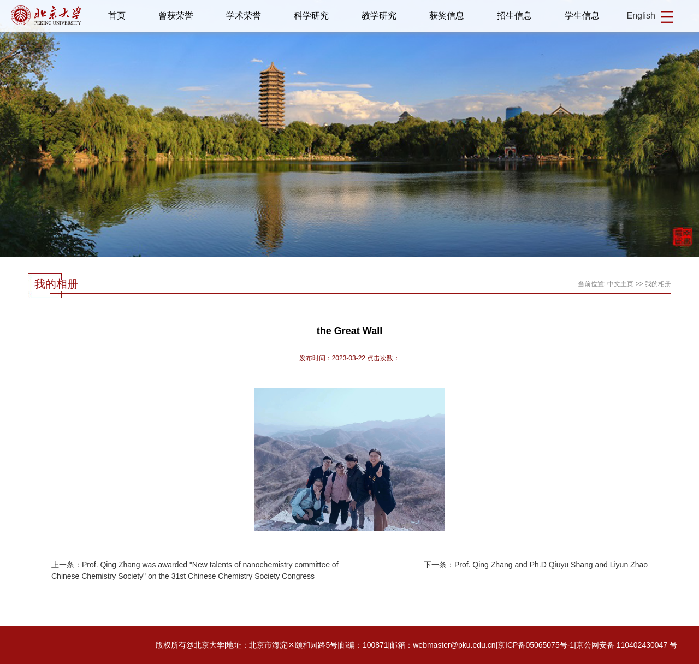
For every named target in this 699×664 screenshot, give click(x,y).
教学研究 (379, 15)
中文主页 (620, 284)
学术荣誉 (243, 15)
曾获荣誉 (175, 15)
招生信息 (514, 15)
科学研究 (311, 15)
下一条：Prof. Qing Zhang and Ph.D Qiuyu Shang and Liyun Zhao (536, 564)
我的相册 (658, 284)
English (641, 15)
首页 (117, 15)
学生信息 (582, 15)
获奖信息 (446, 15)
